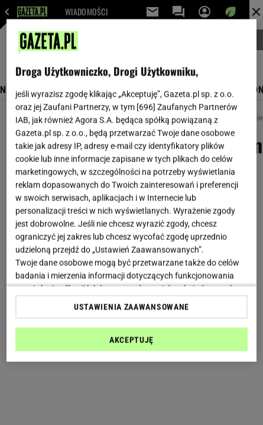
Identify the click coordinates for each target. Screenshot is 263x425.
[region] (131, 190)
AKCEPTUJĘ (131, 339)
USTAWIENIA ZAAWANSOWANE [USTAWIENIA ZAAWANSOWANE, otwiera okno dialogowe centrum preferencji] (131, 306)
